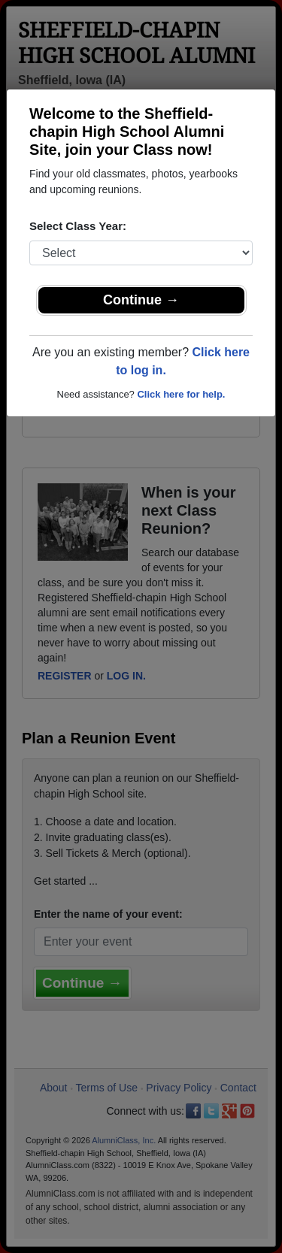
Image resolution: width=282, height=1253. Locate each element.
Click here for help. (181, 394)
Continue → (141, 299)
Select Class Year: (77, 225)
